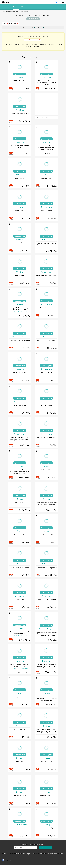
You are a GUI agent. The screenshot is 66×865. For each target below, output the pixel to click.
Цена (24, 27)
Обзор (20, 77)
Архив (34, 860)
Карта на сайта (41, 860)
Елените (20, 693)
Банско (47, 142)
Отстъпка (32, 27)
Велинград (47, 77)
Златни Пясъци (47, 272)
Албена (20, 175)
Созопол (20, 629)
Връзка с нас (61, 860)
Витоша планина (13, 23)
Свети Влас (20, 596)
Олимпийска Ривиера (20, 337)
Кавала (47, 175)
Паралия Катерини (47, 629)
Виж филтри (33, 18)
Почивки (16, 7)
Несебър (47, 825)
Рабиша (47, 726)
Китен (21, 466)
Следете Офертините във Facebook (14, 860)
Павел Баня (20, 661)
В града (32, 7)
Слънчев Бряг (20, 142)
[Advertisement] (46, 103)
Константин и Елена (20, 825)
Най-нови (40, 27)
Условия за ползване (51, 860)
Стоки (24, 7)
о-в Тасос (20, 110)
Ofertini (5, 2)
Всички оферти (6, 7)
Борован (5, 23)
